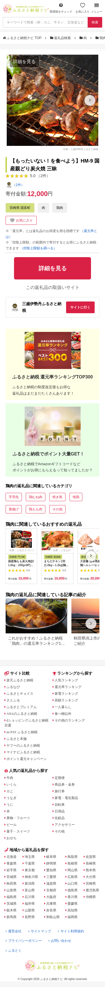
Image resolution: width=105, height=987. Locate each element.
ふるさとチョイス (19, 693)
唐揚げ (14, 509)
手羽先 (14, 497)
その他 (57, 509)
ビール (11, 824)
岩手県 (11, 870)
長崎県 (91, 863)
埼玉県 (30, 856)
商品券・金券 (65, 784)
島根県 (72, 863)
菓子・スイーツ (18, 831)
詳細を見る (24, 61)
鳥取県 (72, 856)
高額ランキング (66, 700)
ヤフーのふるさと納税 (23, 745)
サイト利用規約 (71, 931)
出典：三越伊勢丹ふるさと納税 (80, 149)
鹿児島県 (92, 890)
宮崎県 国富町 (20, 208)
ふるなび (13, 687)
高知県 (72, 910)
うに (9, 804)
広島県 (72, 877)
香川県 (72, 897)
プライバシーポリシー (24, 941)
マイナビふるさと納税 (23, 752)
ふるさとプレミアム (21, 707)
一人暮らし (63, 707)
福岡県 (72, 917)
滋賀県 (51, 883)
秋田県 (11, 883)
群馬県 (11, 917)
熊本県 (91, 870)
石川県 (30, 897)
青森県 (11, 863)
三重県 (51, 877)
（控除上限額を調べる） (38, 248)
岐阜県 (51, 856)
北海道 (11, 856)
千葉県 (30, 863)
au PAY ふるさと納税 (22, 732)
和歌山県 (53, 917)
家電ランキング (66, 693)
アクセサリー (65, 824)
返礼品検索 (61, 38)
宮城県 (11, 877)
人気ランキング (66, 680)
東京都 (30, 870)
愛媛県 (72, 903)
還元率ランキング (68, 687)
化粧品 (60, 818)
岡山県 (72, 870)
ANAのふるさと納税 (21, 713)
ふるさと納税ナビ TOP (22, 38)
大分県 (91, 877)
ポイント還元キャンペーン (26, 759)
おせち (11, 838)
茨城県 (11, 903)
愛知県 (51, 870)
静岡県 (51, 863)
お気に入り (83, 8)
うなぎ (11, 798)
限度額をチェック (61, 8)
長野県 (30, 917)
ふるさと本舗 (16, 738)
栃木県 (11, 910)
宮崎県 (91, 883)
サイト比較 (17, 673)
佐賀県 (91, 856)
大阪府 (51, 897)
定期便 (60, 778)
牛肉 (9, 778)
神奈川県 (31, 877)
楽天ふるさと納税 (19, 680)
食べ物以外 (63, 713)
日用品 (60, 811)
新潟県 (30, 883)
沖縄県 (91, 897)
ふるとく (14, 950)
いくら (11, 784)
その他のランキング (70, 720)
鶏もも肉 (35, 509)
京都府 (51, 890)
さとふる (13, 700)
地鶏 (76, 497)
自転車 (60, 804)
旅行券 (60, 791)
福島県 (11, 897)
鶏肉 (59, 208)
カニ (9, 791)
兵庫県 (51, 903)
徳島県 (72, 890)
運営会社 (14, 931)
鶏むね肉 (35, 497)
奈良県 (51, 910)
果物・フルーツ (18, 818)
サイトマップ (39, 931)
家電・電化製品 (66, 798)
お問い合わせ (59, 941)
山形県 (11, 890)
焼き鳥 (57, 497)
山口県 (72, 883)
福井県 (30, 903)
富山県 (30, 890)
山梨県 (30, 910)
